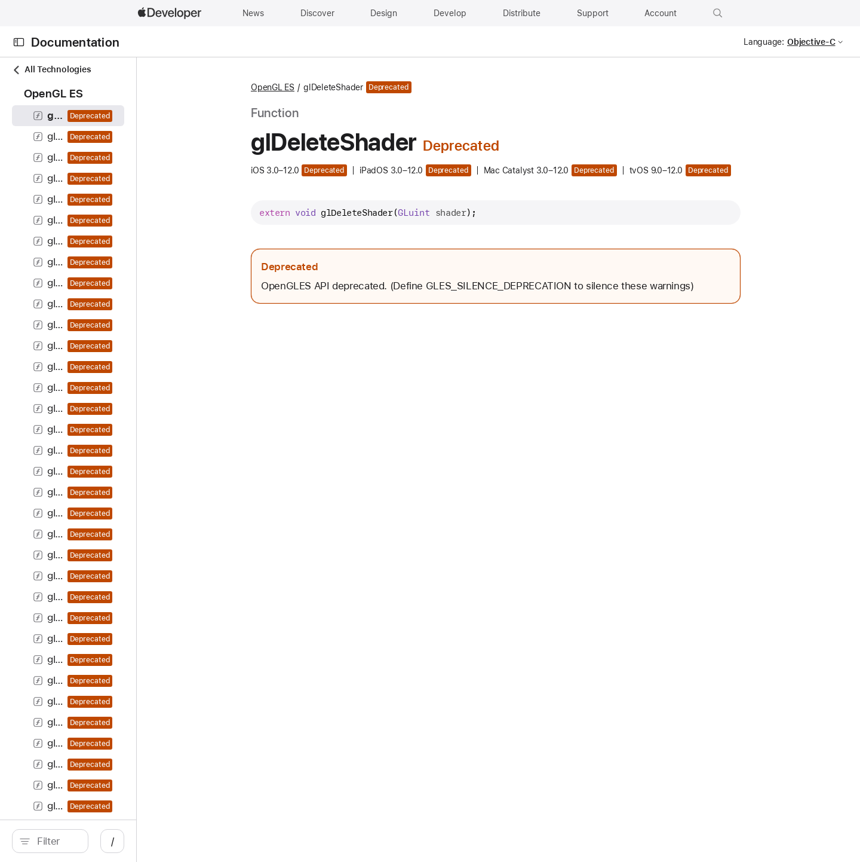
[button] (718, 13)
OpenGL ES (336, 87)
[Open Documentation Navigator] (18, 42)
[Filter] (117, 841)
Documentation (75, 42)
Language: (764, 42)
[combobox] (117, 841)
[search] (111, 841)
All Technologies (51, 70)
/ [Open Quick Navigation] (233, 841)
